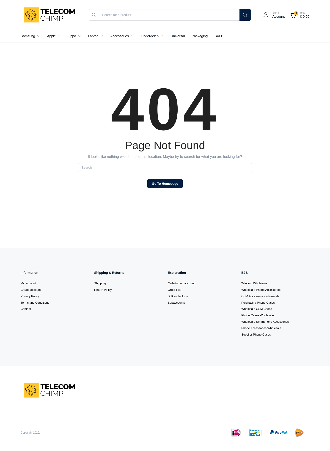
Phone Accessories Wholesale (261, 328)
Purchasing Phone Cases (258, 302)
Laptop (93, 36)
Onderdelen (150, 36)
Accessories (119, 36)
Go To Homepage (165, 183)
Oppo (72, 36)
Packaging (200, 36)
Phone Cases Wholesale (257, 315)
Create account (31, 289)
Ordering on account (181, 283)
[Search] (245, 15)
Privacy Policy (30, 296)
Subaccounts (176, 302)
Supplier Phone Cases (256, 334)
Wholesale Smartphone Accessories (265, 321)
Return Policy (103, 289)
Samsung (28, 36)
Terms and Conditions (35, 302)
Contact (26, 308)
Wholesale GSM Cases (256, 308)
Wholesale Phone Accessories (261, 289)
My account (28, 283)
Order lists (174, 289)
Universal (177, 36)
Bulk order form (178, 296)
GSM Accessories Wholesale (260, 296)
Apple (51, 36)
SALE (218, 36)
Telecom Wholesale (254, 283)
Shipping (100, 283)
